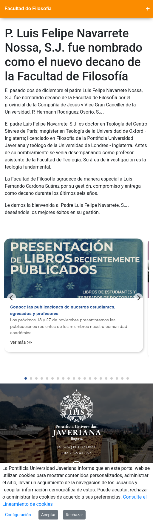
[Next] (138, 297)
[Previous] (11, 297)
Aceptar (48, 514)
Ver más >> (21, 342)
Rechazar (74, 514)
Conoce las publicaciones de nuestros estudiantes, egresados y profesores (62, 310)
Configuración (18, 514)
